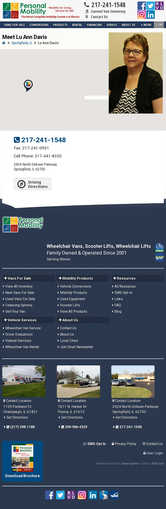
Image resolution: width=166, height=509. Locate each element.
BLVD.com (158, 463)
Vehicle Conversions (75, 286)
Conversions (39, 24)
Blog (118, 311)
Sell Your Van (15, 311)
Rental (77, 24)
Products (60, 24)
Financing (94, 24)
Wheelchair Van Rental (22, 347)
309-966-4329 (74, 427)
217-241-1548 (104, 5)
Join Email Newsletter (76, 347)
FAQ (118, 305)
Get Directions (17, 417)
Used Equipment (72, 299)
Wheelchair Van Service (23, 328)
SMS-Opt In (94, 444)
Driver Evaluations (19, 334)
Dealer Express (130, 463)
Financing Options (18, 305)
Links (119, 299)
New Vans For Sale (19, 293)
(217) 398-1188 (20, 427)
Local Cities (69, 341)
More (146, 24)
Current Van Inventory (104, 11)
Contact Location (17, 401)
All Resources (125, 286)
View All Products (73, 311)
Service (112, 24)
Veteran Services (18, 341)
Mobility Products (73, 293)
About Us (128, 24)
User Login (153, 453)
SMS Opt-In (123, 293)
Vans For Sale (14, 24)
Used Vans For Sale (20, 299)
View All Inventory (19, 286)
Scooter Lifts (70, 305)
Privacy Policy (124, 444)
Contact (160, 24)
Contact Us (95, 17)
